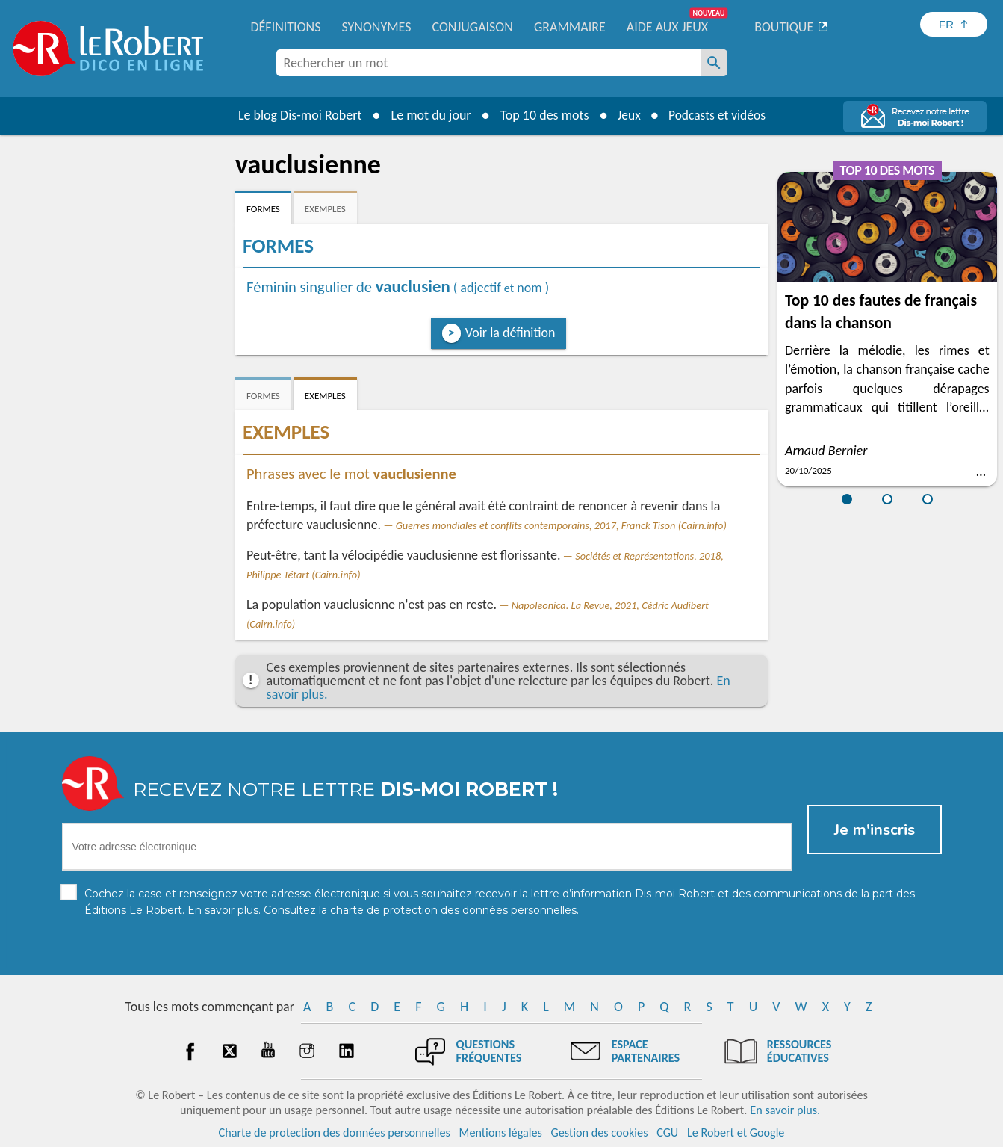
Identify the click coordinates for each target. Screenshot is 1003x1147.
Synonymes (376, 27)
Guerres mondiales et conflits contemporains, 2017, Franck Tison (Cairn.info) (561, 525)
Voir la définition (510, 332)
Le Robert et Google (736, 1132)
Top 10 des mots (541, 115)
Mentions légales (500, 1132)
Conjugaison (472, 27)
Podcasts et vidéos (718, 115)
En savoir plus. (785, 1109)
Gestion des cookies (599, 1132)
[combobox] (488, 62)
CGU (667, 1132)
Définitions (286, 27)
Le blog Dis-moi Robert (297, 115)
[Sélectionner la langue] (953, 24)
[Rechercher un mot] (714, 62)
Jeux (627, 115)
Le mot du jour (428, 115)
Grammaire (570, 27)
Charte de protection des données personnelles (334, 1132)
